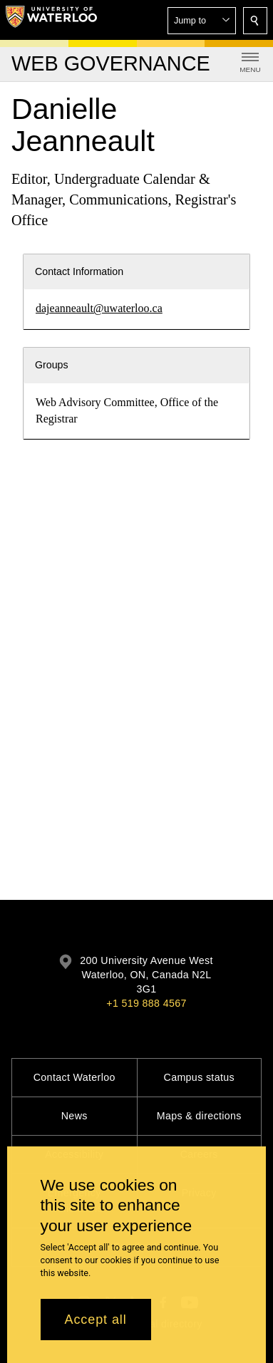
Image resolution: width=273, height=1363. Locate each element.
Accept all (96, 1319)
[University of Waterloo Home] (51, 20)
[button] (201, 20)
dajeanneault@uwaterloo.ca (99, 308)
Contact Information (79, 271)
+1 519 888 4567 (146, 1003)
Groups (51, 364)
